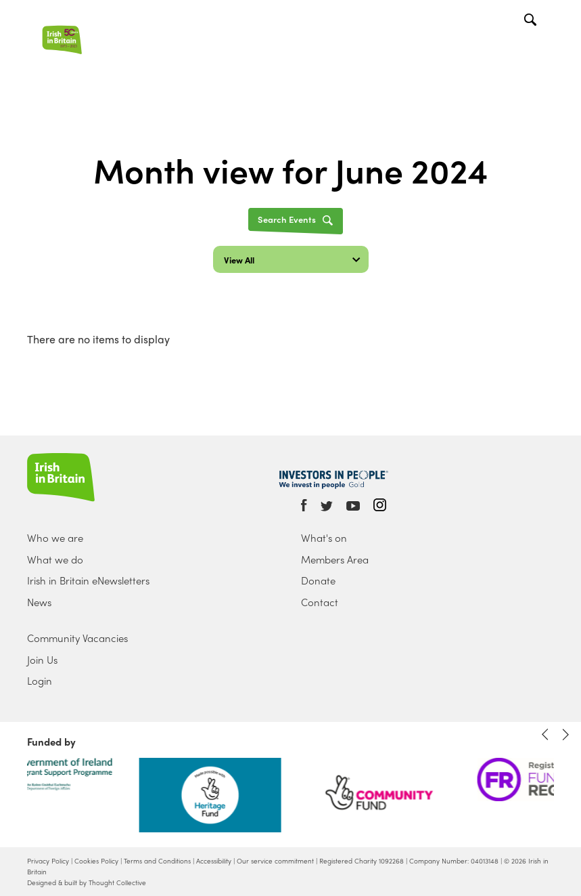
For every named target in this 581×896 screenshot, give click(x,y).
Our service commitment (275, 861)
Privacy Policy (48, 861)
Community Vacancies (77, 638)
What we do (55, 559)
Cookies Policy (96, 861)
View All (239, 259)
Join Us (42, 659)
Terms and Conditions (157, 861)
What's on (324, 537)
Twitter (327, 506)
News (39, 602)
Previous (545, 734)
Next (565, 734)
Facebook (304, 505)
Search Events (287, 219)
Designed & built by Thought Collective (86, 882)
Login (39, 680)
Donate (318, 580)
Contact (319, 602)
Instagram (379, 504)
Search (532, 21)
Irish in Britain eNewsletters (88, 580)
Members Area (335, 559)
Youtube (353, 506)
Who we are (55, 537)
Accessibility (213, 861)
